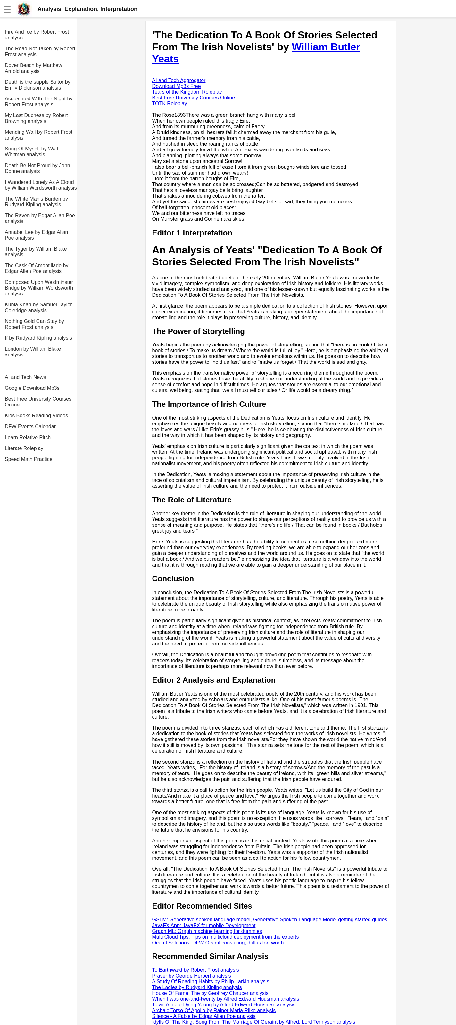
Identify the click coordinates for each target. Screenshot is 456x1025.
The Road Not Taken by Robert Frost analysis (40, 51)
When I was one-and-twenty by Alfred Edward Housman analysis (225, 999)
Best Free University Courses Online (38, 401)
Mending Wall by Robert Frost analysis (38, 135)
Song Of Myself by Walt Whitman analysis (31, 151)
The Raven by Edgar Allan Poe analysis (40, 218)
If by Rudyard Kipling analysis (38, 338)
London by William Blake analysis (33, 351)
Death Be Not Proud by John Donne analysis (37, 168)
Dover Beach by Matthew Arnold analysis (33, 68)
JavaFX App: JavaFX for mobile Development (204, 925)
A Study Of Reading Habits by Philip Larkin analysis (210, 981)
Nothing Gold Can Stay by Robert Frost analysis (34, 324)
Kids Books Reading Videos (36, 415)
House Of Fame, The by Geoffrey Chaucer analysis (210, 993)
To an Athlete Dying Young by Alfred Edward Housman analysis (223, 1004)
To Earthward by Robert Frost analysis (195, 970)
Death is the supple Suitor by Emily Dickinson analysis (37, 84)
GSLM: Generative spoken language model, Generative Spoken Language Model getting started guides (269, 919)
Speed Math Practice (29, 459)
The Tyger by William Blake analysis (36, 251)
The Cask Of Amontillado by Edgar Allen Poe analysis (36, 268)
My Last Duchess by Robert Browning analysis (36, 118)
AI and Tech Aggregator (179, 80)
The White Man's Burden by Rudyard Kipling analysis (36, 201)
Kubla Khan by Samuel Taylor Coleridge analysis (38, 307)
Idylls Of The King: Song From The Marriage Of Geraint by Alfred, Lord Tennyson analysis (253, 1022)
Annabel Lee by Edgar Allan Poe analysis (36, 235)
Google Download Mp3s (32, 388)
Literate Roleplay (24, 448)
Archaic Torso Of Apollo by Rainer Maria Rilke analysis (214, 1010)
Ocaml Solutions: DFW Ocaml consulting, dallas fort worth (218, 942)
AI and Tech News (25, 377)
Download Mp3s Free (176, 86)
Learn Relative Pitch (28, 437)
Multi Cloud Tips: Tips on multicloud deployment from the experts (225, 937)
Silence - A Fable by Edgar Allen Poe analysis (204, 1016)
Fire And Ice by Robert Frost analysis (37, 34)
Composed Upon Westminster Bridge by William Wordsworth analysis (39, 287)
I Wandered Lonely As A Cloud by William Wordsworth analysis (41, 185)
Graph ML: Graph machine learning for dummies (207, 931)
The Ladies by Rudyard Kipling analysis (197, 987)
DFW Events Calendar (30, 426)
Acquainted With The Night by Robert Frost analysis (38, 101)
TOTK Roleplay (169, 103)
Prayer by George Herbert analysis (191, 975)
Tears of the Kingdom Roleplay (187, 92)
